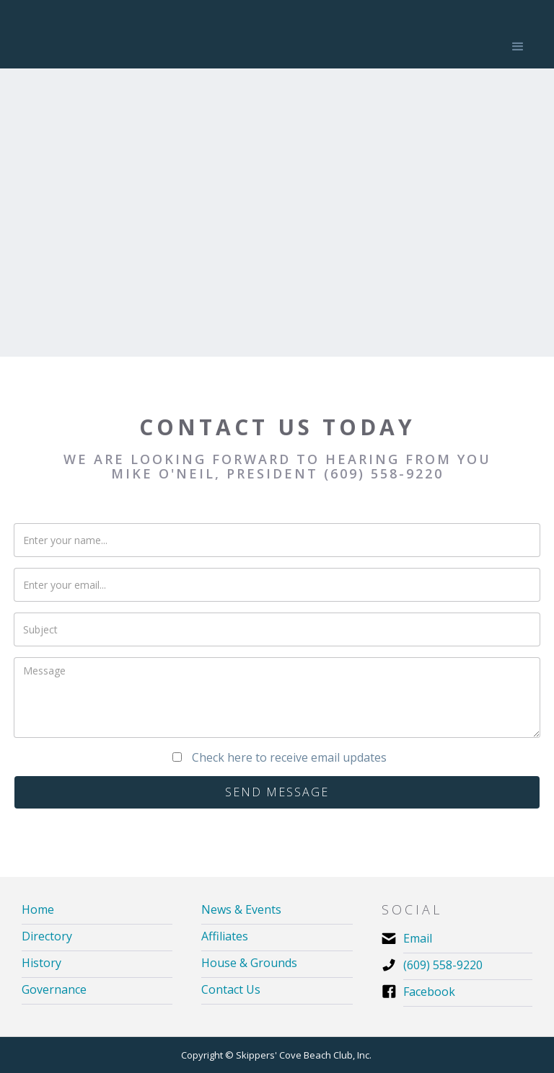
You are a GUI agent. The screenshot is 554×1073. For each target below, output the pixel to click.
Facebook (429, 991)
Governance (54, 989)
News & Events (241, 909)
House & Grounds (249, 963)
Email (417, 938)
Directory (47, 936)
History (41, 963)
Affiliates (224, 936)
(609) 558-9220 (443, 965)
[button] (518, 46)
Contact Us (230, 989)
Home (38, 909)
